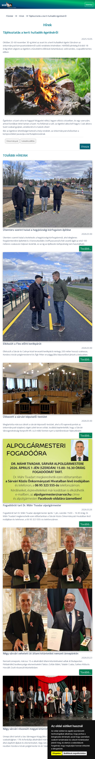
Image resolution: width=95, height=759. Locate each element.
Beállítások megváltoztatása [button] (75, 753)
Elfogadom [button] (56, 753)
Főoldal (10, 16)
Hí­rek (21, 16)
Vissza (85, 146)
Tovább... (85, 248)
